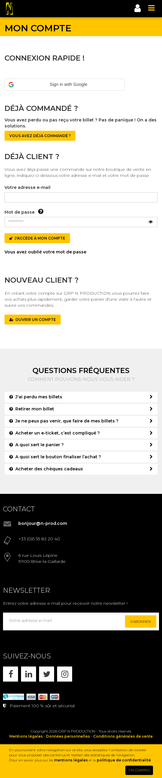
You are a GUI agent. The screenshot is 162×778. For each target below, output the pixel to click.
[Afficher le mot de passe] (150, 222)
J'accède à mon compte (37, 238)
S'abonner (140, 621)
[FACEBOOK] (10, 674)
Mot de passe (20, 212)
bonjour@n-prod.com (42, 523)
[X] (46, 674)
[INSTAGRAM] (64, 674)
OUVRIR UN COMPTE (32, 319)
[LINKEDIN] (28, 674)
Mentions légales (26, 736)
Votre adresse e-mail (27, 187)
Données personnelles (68, 736)
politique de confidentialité (124, 760)
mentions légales (71, 760)
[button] (65, 85)
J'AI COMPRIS (139, 770)
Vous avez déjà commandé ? (40, 135)
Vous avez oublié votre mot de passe (45, 252)
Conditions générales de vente (123, 736)
